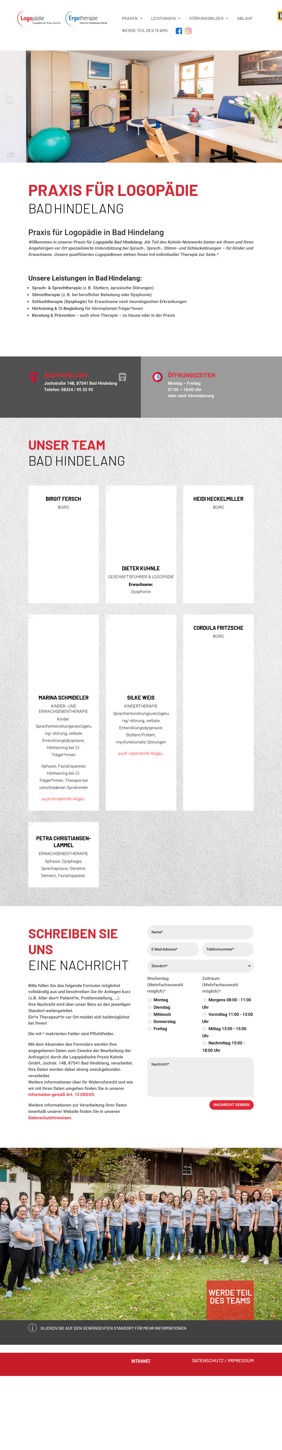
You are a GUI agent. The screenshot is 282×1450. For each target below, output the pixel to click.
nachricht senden (231, 1171)
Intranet (140, 1427)
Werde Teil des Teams (145, 30)
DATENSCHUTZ (208, 1427)
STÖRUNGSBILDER (206, 18)
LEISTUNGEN (163, 18)
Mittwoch (159, 1081)
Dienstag (158, 1074)
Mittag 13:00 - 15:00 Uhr (224, 1099)
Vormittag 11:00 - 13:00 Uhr (227, 1084)
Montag (157, 1066)
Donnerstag (161, 1088)
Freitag (157, 1095)
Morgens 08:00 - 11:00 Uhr (226, 1070)
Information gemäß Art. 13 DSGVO (61, 1161)
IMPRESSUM (241, 1427)
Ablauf (245, 18)
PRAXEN (130, 18)
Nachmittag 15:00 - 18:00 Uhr (223, 1113)
